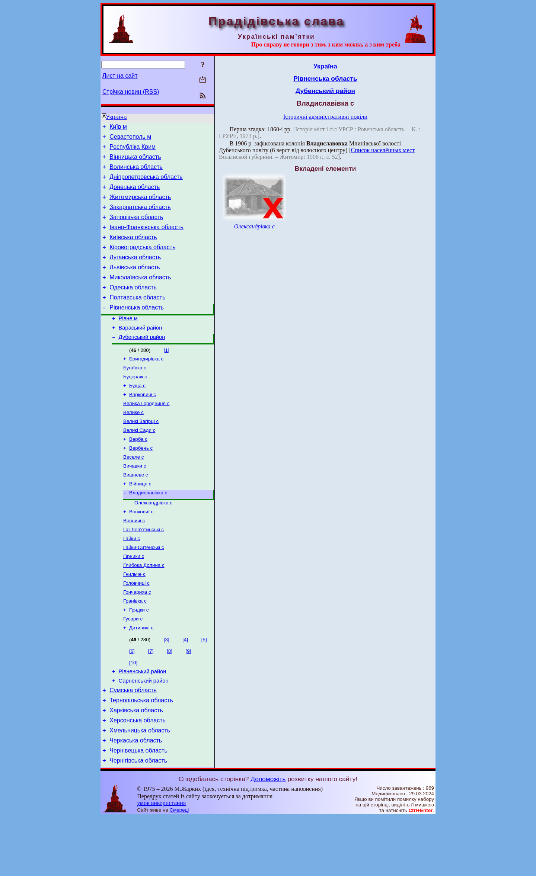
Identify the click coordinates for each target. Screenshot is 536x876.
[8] (169, 699)
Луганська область (135, 273)
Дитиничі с (141, 675)
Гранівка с (135, 646)
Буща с (137, 413)
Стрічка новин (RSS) (130, 92)
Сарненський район (144, 731)
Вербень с (141, 481)
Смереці (179, 869)
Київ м (118, 128)
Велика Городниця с (146, 432)
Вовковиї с (141, 549)
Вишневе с (135, 510)
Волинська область (136, 172)
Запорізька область (136, 228)
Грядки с (139, 656)
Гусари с (133, 665)
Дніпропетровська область (145, 183)
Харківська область (136, 763)
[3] (166, 687)
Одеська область (133, 306)
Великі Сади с (139, 461)
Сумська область (133, 741)
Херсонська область (137, 774)
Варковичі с (142, 423)
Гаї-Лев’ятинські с (143, 569)
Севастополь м (130, 139)
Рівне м (128, 341)
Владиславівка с (148, 529)
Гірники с (133, 598)
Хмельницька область (139, 786)
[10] (133, 710)
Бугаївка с (134, 394)
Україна (116, 117)
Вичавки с (134, 500)
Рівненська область (136, 328)
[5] (204, 687)
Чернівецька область (138, 808)
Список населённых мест (383, 150)
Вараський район (140, 351)
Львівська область (134, 284)
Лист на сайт (120, 76)
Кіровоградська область (142, 262)
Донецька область (134, 195)
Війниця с (140, 519)
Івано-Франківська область (146, 239)
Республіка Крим (132, 150)
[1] (166, 375)
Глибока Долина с (144, 607)
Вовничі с (134, 559)
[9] (188, 699)
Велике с (133, 442)
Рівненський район (142, 720)
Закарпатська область (139, 217)
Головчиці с (136, 627)
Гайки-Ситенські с (143, 588)
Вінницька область (135, 161)
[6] (132, 699)
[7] (151, 699)
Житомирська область (140, 206)
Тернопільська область (141, 752)
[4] (185, 687)
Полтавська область (137, 317)
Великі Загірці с (141, 452)
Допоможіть (268, 837)
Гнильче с (134, 617)
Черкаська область (135, 797)
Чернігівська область (138, 819)
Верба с (138, 471)
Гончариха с (137, 636)
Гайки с (131, 578)
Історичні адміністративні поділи (325, 116)
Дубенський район (142, 362)
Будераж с (135, 403)
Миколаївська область (140, 295)
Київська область (133, 250)
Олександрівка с (153, 540)
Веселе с (133, 490)
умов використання (161, 862)
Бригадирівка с (146, 384)
